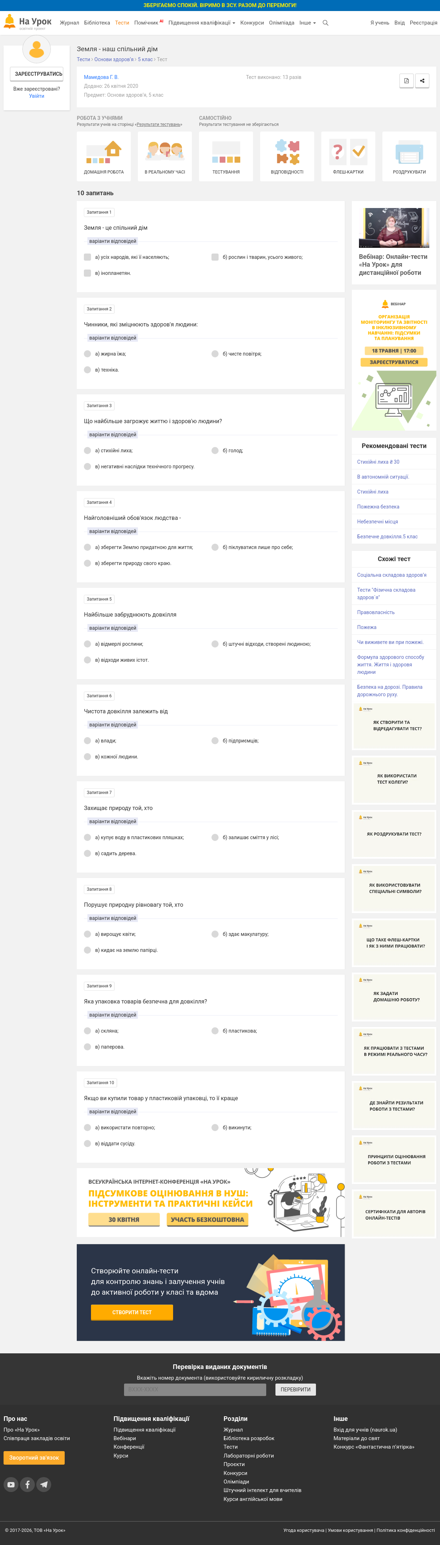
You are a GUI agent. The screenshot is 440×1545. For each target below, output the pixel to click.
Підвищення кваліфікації (201, 23)
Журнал (69, 23)
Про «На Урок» (22, 1430)
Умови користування (350, 1530)
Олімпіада (281, 23)
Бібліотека (97, 23)
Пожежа (366, 627)
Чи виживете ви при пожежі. (390, 642)
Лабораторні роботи (249, 1456)
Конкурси (252, 23)
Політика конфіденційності (406, 1530)
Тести (122, 23)
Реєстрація (424, 23)
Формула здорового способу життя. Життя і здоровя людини (390, 664)
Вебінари (125, 1438)
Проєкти (234, 1464)
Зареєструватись (38, 74)
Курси (121, 1456)
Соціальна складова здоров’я (391, 575)
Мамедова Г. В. (101, 77)
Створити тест (132, 1312)
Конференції (129, 1447)
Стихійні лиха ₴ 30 (378, 462)
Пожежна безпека (378, 507)
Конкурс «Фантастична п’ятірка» (374, 1447)
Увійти (36, 96)
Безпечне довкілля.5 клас (387, 536)
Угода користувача (304, 1530)
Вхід (400, 23)
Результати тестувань (159, 124)
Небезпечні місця (377, 521)
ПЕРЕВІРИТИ (296, 1389)
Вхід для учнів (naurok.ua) (365, 1430)
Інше (307, 23)
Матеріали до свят (357, 1438)
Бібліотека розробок (249, 1438)
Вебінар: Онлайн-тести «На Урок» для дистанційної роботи (393, 265)
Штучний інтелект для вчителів (262, 1490)
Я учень (379, 23)
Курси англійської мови (253, 1499)
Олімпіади (236, 1482)
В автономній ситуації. (383, 477)
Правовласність (376, 612)
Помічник (148, 22)
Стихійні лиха (372, 492)
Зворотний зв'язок (34, 1457)
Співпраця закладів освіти (37, 1438)
